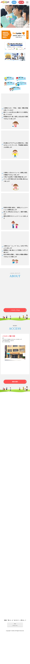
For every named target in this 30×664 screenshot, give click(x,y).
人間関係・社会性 (15, 87)
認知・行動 (10, 82)
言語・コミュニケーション (21, 83)
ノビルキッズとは (15, 310)
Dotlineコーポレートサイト (15, 624)
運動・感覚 (21, 77)
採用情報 (14, 2)
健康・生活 (9, 77)
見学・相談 (21, 2)
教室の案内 (15, 381)
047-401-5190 (7, 341)
